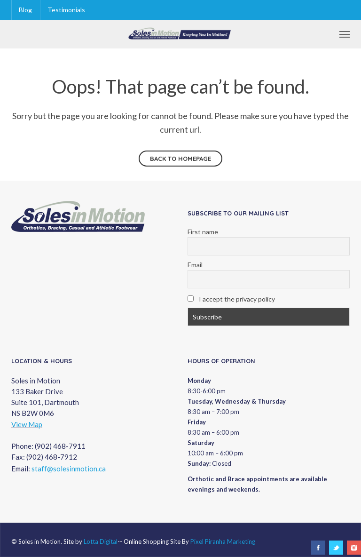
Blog (25, 10)
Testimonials (66, 10)
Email (195, 265)
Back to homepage (180, 158)
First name (203, 232)
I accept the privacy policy (231, 299)
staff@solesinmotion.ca (68, 468)
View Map (26, 424)
